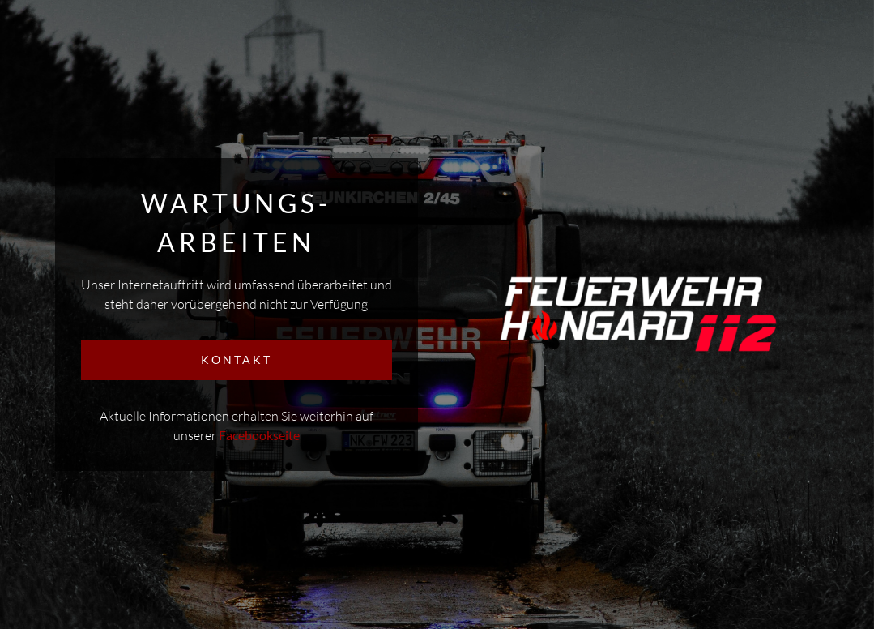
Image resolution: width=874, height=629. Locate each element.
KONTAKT (236, 359)
